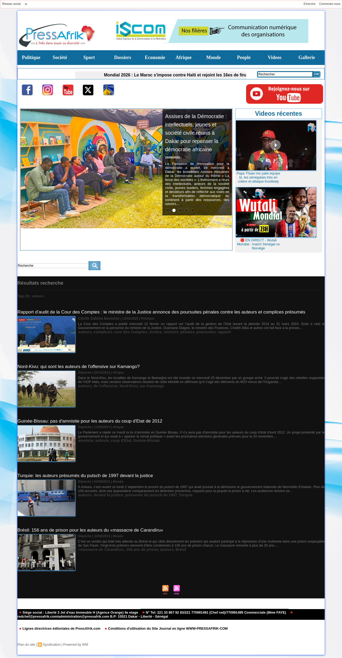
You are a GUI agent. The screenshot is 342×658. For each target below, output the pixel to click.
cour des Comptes (123, 330)
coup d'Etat (114, 440)
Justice (144, 330)
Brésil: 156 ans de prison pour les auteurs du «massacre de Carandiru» (93, 530)
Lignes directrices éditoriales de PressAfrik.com (57, 628)
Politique (31, 57)
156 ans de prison (132, 549)
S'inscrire (310, 3)
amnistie (84, 440)
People (244, 57)
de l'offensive (101, 385)
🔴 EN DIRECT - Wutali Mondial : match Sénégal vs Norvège (258, 244)
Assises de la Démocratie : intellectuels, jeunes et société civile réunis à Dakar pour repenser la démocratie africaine (196, 145)
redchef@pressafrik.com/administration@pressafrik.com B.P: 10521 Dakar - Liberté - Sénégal (147, 614)
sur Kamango (141, 385)
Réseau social (11, 3)
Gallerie (306, 57)
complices (99, 330)
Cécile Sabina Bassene (95, 318)
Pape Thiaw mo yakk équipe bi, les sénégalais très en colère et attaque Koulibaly (258, 177)
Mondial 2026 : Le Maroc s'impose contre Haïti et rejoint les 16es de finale (164, 74)
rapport (203, 330)
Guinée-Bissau (136, 440)
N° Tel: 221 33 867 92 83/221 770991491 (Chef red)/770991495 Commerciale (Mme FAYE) (203, 612)
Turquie (169, 494)
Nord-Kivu (121, 385)
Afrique (184, 57)
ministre (157, 330)
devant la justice (103, 494)
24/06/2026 (172, 182)
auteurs (84, 330)
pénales (172, 330)
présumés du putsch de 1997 (140, 494)
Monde (213, 57)
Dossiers (122, 57)
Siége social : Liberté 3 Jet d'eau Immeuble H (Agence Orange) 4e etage (75, 612)
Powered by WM (73, 643)
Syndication (50, 643)
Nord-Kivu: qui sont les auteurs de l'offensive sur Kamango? (81, 366)
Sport (89, 57)
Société (60, 57)
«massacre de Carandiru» (97, 549)
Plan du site (25, 643)
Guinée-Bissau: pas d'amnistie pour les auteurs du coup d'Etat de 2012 (93, 421)
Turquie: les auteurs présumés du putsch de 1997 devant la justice (88, 475)
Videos (274, 57)
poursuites (188, 330)
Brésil (165, 549)
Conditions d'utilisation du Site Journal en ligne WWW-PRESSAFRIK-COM (157, 628)
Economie (155, 57)
